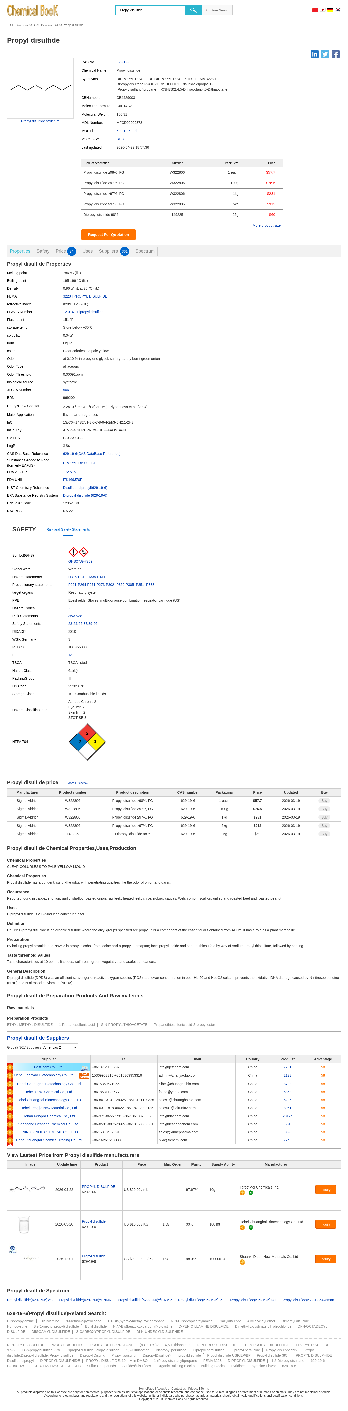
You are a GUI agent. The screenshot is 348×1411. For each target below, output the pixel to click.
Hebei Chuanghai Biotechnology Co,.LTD (49, 1100)
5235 (287, 1100)
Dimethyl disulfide (295, 1321)
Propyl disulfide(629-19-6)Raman (308, 1300)
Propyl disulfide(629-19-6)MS (30, 1300)
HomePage (146, 1388)
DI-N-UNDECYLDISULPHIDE (159, 1332)
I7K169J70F (72, 480)
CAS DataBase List (46, 25)
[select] (60, 1047)
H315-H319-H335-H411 (87, 577)
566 (66, 390)
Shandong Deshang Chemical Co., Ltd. (49, 1124)
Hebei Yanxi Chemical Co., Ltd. (48, 1092)
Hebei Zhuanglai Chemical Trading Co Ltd (49, 1140)
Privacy (193, 1388)
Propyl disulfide (94, 1221)
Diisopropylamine (20, 1321)
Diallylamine (49, 1321)
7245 (287, 1140)
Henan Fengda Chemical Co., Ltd (49, 1116)
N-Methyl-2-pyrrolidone (83, 1321)
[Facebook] (336, 54)
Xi (69, 608)
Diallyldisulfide (230, 1321)
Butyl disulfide (96, 1326)
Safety (43, 251)
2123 (287, 1075)
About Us (163, 1388)
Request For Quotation (108, 234)
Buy (324, 801)
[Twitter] (325, 54)
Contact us (178, 1388)
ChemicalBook (19, 25)
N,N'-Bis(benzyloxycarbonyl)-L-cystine (142, 1326)
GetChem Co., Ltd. (49, 1067)
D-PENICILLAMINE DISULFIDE (203, 1326)
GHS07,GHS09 (80, 561)
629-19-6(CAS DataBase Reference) (92, 454)
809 (287, 1132)
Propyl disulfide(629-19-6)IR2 (253, 1300)
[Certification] (251, 1192)
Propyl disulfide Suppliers (38, 1038)
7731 (287, 1067)
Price (66, 251)
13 (70, 655)
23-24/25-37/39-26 (82, 624)
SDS (120, 139)
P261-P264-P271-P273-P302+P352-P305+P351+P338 (111, 585)
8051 (287, 1108)
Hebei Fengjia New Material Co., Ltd (49, 1108)
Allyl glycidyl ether (261, 1321)
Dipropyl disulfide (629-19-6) (85, 495)
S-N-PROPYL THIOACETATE (124, 1025)
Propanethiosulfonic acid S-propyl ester (184, 1025)
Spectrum (145, 251)
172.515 (69, 472)
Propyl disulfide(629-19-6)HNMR (85, 1300)
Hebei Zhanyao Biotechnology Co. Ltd (44, 1075)
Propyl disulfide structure (40, 121)
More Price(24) (78, 783)
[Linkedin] (315, 54)
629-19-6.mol (127, 131)
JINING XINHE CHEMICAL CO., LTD (49, 1132)
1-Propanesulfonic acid (77, 1025)
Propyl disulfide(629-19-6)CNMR (145, 1300)
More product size (267, 225)
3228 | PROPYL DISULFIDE (85, 296)
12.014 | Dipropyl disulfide (83, 312)
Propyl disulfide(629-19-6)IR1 (201, 1300)
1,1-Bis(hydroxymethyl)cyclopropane (136, 1321)
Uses (87, 251)
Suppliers (114, 251)
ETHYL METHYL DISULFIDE (30, 1025)
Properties (20, 251)
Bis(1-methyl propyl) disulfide (56, 1326)
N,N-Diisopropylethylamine (192, 1321)
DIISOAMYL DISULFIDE (51, 1332)
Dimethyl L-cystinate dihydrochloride (263, 1326)
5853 (287, 1092)
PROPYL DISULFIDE (80, 463)
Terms (205, 1388)
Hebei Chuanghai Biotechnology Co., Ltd (49, 1084)
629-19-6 (124, 62)
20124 (287, 1116)
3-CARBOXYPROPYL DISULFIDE (103, 1332)
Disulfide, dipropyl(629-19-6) (85, 488)
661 (287, 1124)
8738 (287, 1084)
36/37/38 (75, 616)
